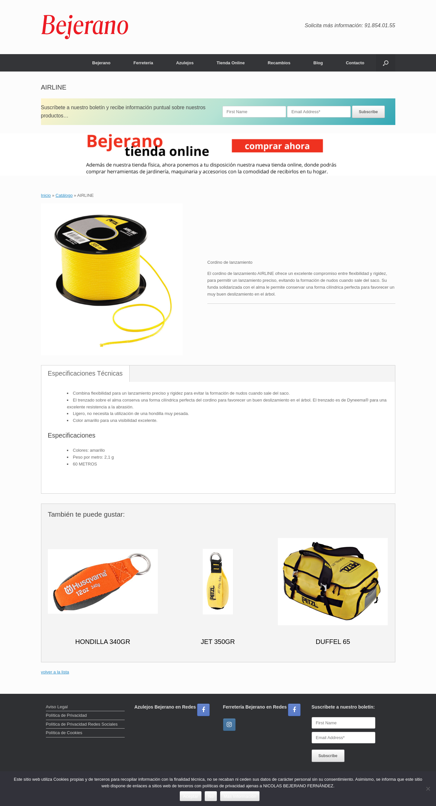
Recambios (279, 62)
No (211, 796)
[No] (428, 788)
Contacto (355, 62)
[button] (385, 63)
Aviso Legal (57, 706)
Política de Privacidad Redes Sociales (82, 724)
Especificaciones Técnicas (85, 373)
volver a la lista (55, 672)
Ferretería (143, 62)
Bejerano (101, 62)
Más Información (239, 796)
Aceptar (190, 796)
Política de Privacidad (66, 715)
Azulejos (185, 62)
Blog (318, 62)
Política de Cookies (64, 732)
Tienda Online (231, 62)
